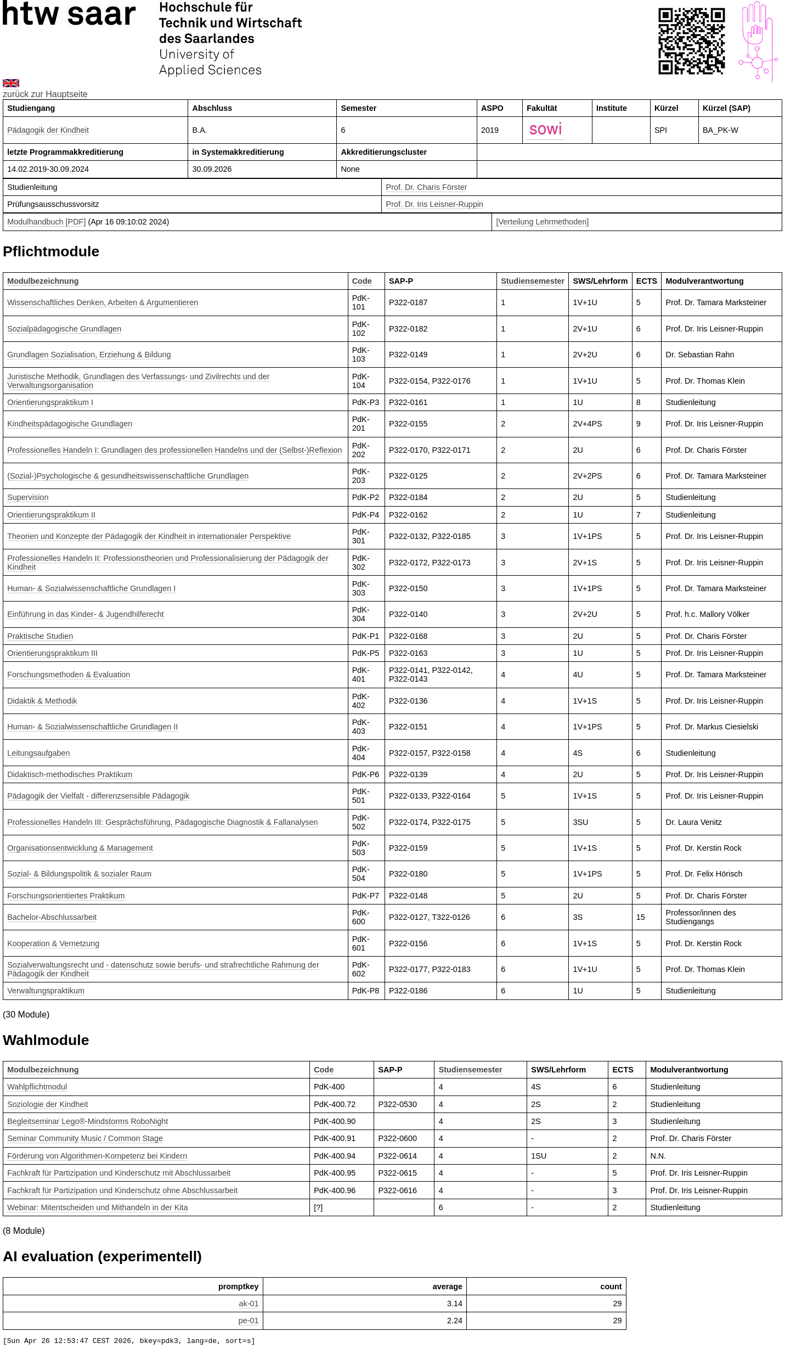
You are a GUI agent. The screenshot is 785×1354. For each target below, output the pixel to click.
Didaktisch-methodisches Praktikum (69, 774)
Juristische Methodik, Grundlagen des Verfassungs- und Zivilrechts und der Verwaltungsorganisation (138, 381)
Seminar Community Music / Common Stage (85, 1138)
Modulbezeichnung (42, 281)
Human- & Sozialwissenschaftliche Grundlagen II (92, 726)
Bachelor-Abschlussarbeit (52, 917)
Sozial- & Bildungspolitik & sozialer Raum (79, 873)
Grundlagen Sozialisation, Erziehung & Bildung (89, 354)
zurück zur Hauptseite (45, 94)
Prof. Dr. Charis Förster (426, 187)
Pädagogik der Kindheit (48, 130)
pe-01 (249, 1320)
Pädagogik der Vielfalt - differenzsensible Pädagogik (98, 795)
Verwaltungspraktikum (45, 990)
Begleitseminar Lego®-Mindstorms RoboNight (87, 1121)
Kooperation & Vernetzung (53, 943)
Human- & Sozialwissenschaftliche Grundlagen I (91, 588)
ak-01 (248, 1303)
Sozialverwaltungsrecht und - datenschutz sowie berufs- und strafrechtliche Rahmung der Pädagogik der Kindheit (163, 969)
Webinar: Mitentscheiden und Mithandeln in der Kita (97, 1207)
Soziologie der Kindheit (47, 1104)
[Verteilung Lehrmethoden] (542, 221)
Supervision (27, 497)
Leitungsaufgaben (38, 753)
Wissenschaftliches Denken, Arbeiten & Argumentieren (102, 302)
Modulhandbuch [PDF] (46, 221)
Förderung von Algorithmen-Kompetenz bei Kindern (97, 1155)
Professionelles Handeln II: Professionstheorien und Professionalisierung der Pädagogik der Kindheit (168, 562)
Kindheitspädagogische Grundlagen (69, 423)
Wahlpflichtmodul (37, 1086)
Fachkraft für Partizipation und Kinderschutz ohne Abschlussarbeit (122, 1190)
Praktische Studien (40, 636)
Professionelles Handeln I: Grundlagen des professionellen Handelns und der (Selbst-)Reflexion (174, 450)
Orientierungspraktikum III (52, 653)
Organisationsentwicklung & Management (80, 848)
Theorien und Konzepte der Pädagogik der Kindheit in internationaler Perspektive (149, 536)
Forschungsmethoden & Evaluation (68, 674)
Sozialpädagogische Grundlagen (64, 328)
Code (362, 281)
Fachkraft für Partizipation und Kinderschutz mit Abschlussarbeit (118, 1172)
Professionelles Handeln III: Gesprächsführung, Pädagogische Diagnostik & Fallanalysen (162, 822)
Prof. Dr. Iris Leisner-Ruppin (435, 204)
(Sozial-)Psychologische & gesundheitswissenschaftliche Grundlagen (128, 475)
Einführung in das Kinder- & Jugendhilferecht (85, 614)
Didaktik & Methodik (42, 700)
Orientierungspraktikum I (50, 402)
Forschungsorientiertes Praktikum (66, 895)
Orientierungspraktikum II (51, 514)
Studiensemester (532, 281)
